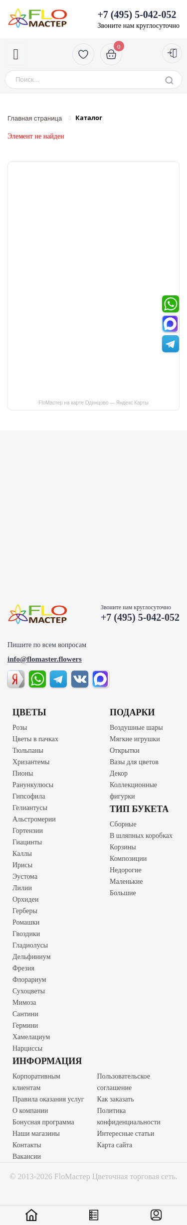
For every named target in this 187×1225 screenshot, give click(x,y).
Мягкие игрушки (135, 739)
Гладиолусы (30, 945)
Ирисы (22, 865)
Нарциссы (27, 1048)
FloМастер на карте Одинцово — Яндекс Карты (93, 403)
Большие (123, 893)
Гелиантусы (29, 808)
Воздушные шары (136, 727)
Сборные (123, 824)
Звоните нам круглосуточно (138, 18)
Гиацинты (27, 842)
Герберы (24, 911)
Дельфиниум (31, 956)
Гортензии (27, 830)
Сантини (25, 1014)
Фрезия (23, 968)
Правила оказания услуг (48, 1099)
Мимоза (24, 1002)
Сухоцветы (28, 991)
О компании (30, 1110)
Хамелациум (31, 1037)
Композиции (128, 858)
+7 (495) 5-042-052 (140, 617)
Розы (19, 727)
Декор (119, 773)
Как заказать (115, 1099)
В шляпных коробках (141, 835)
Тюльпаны (27, 750)
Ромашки (25, 922)
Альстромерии (34, 819)
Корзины (123, 847)
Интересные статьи (126, 1133)
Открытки (125, 750)
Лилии (22, 888)
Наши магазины (36, 1133)
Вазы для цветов (134, 762)
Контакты (26, 1145)
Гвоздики (26, 934)
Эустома (24, 876)
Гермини (25, 1025)
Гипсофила (28, 796)
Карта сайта (115, 1145)
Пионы (22, 773)
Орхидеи (25, 899)
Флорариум (29, 979)
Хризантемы (30, 762)
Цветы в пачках (35, 739)
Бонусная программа (43, 1122)
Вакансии (26, 1156)
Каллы (22, 853)
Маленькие (126, 881)
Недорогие (126, 870)
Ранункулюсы (32, 785)
